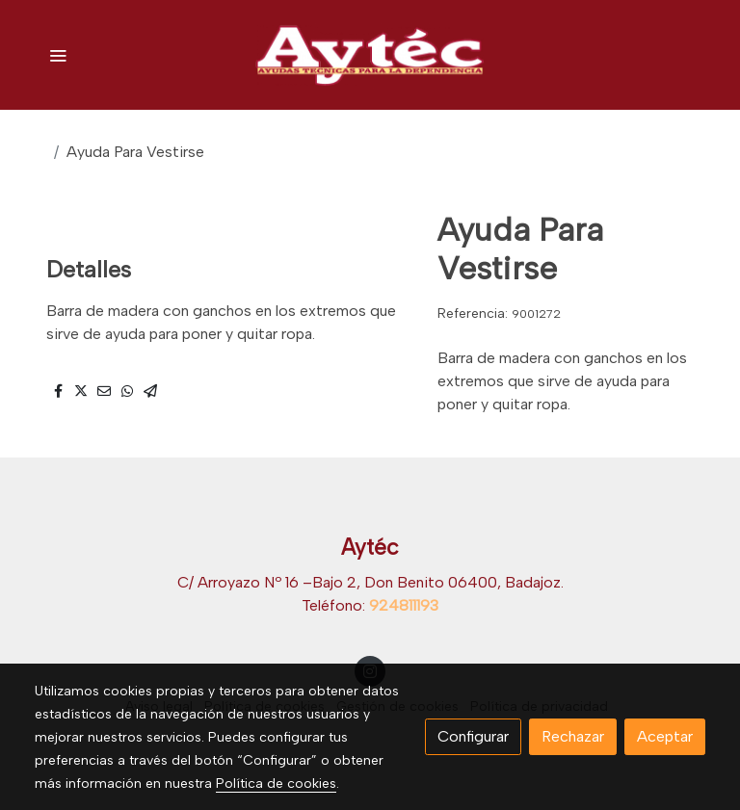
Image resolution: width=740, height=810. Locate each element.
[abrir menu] (58, 55)
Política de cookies (276, 783)
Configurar (473, 736)
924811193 (403, 605)
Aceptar (665, 736)
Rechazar (573, 736)
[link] (370, 55)
